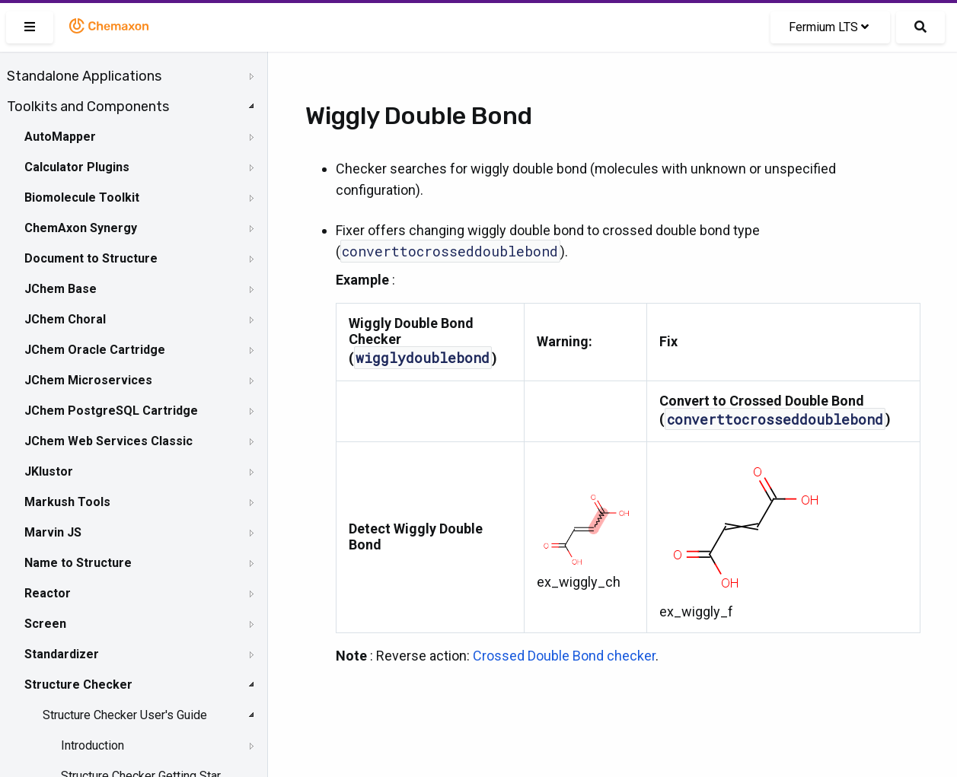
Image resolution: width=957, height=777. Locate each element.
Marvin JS (52, 532)
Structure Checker (78, 684)
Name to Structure (78, 563)
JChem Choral (65, 319)
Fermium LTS (829, 27)
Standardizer (61, 654)
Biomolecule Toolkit (81, 197)
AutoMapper (60, 136)
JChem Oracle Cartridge (94, 349)
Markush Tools (67, 502)
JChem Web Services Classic (108, 441)
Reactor (47, 593)
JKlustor (48, 471)
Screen (45, 623)
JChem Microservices (88, 380)
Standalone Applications (84, 76)
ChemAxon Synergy (80, 228)
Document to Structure (91, 258)
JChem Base (60, 289)
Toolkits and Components (88, 106)
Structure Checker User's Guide (125, 715)
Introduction (92, 745)
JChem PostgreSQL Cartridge (111, 410)
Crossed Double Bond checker (564, 656)
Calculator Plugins (76, 167)
